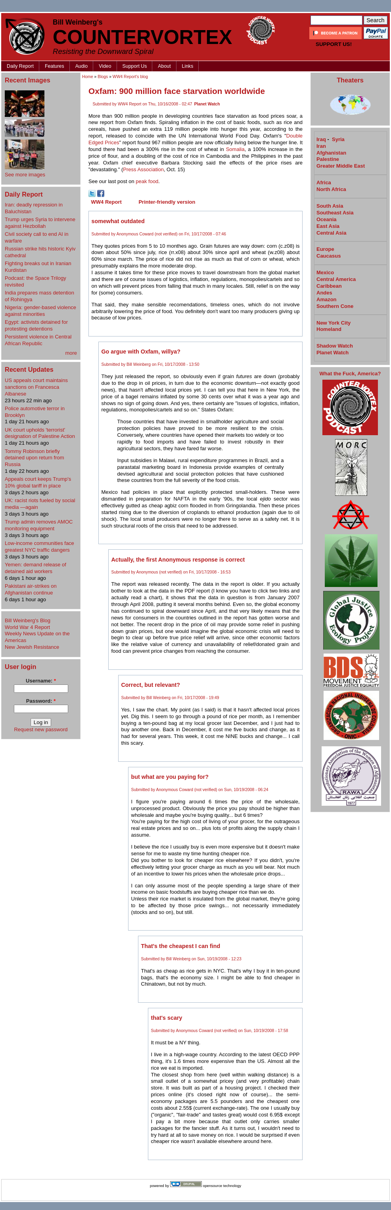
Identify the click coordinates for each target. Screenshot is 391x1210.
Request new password (40, 729)
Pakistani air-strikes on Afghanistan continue (31, 589)
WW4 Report (106, 202)
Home (87, 77)
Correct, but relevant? (150, 685)
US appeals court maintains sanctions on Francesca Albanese (36, 387)
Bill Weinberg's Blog (27, 620)
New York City (333, 323)
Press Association (143, 169)
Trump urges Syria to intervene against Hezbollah (40, 222)
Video (105, 66)
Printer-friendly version (166, 202)
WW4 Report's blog (130, 77)
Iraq (321, 139)
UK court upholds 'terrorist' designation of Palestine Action (40, 433)
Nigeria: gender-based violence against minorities (40, 310)
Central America (336, 279)
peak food (147, 181)
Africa (323, 182)
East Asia (327, 226)
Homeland (328, 329)
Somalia (235, 149)
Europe (325, 249)
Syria (338, 139)
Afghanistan (331, 153)
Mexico (325, 272)
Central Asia (331, 233)
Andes (324, 293)
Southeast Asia (334, 213)
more (71, 353)
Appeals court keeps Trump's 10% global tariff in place (38, 482)
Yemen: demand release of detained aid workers (35, 568)
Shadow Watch (334, 346)
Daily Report (20, 66)
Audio (81, 66)
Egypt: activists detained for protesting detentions (36, 325)
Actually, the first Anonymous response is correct (178, 559)
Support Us (135, 66)
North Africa (331, 189)
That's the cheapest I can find (180, 946)
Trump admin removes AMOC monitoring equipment (39, 525)
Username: (41, 681)
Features (54, 66)
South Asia (329, 206)
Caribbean (329, 286)
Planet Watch (207, 104)
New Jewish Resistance (32, 647)
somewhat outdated (118, 221)
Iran (321, 146)
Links (188, 66)
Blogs (103, 77)
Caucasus (328, 256)
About (164, 66)
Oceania (326, 219)
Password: (41, 701)
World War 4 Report (27, 627)
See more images (25, 175)
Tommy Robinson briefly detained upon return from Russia (34, 458)
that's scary (166, 1018)
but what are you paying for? (170, 777)
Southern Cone (334, 306)
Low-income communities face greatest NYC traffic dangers (39, 546)
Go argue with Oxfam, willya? (141, 351)
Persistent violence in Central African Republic (38, 340)
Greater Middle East (340, 166)
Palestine (327, 159)
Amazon (326, 299)
